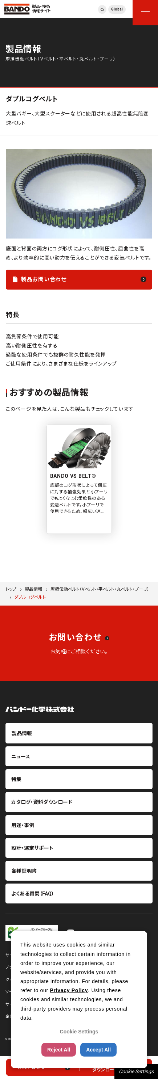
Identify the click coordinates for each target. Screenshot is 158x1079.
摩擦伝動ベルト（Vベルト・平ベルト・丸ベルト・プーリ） (99, 589)
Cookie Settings (136, 1071)
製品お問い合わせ (43, 279)
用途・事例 (22, 825)
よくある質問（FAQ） (32, 894)
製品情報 (33, 589)
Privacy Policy (69, 990)
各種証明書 (24, 871)
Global (117, 9)
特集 (16, 779)
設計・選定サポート (32, 848)
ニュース (20, 756)
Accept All (98, 1050)
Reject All (58, 1050)
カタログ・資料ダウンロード (41, 802)
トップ (11, 589)
